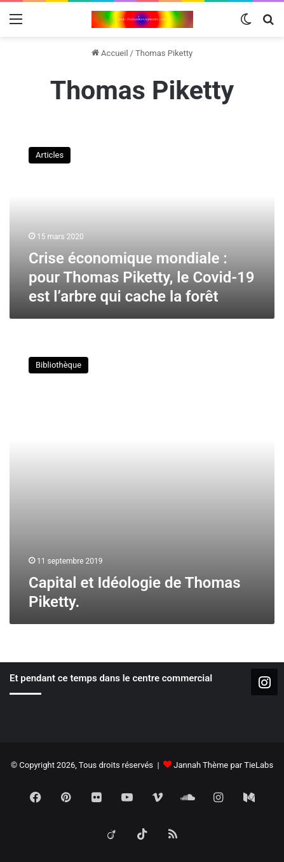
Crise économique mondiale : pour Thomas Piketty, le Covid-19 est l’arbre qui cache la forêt (141, 277)
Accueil (109, 53)
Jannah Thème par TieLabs (223, 765)
